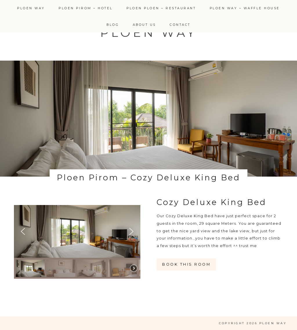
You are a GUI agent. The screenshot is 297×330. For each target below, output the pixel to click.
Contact (180, 25)
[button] (23, 231)
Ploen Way (31, 8)
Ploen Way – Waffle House (245, 8)
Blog (112, 25)
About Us (144, 25)
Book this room (186, 264)
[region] (77, 242)
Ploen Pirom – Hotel (86, 8)
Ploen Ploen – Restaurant (161, 8)
